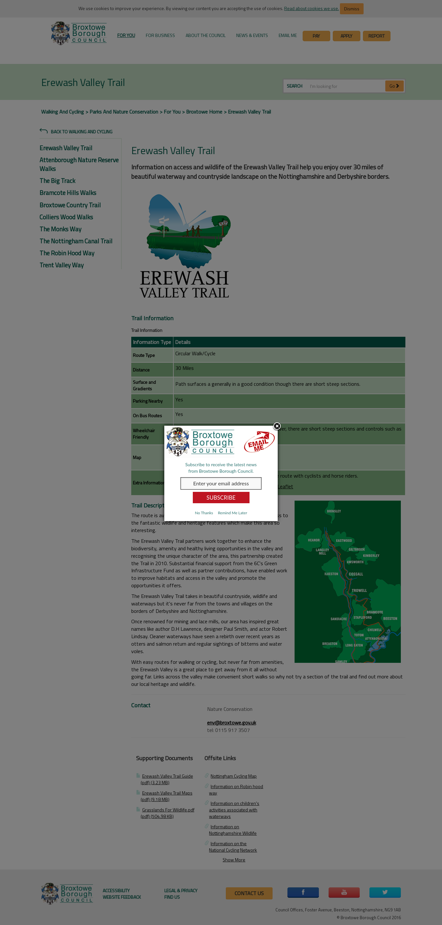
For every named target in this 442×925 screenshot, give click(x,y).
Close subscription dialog (277, 427)
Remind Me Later (232, 512)
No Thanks (204, 512)
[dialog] (221, 473)
